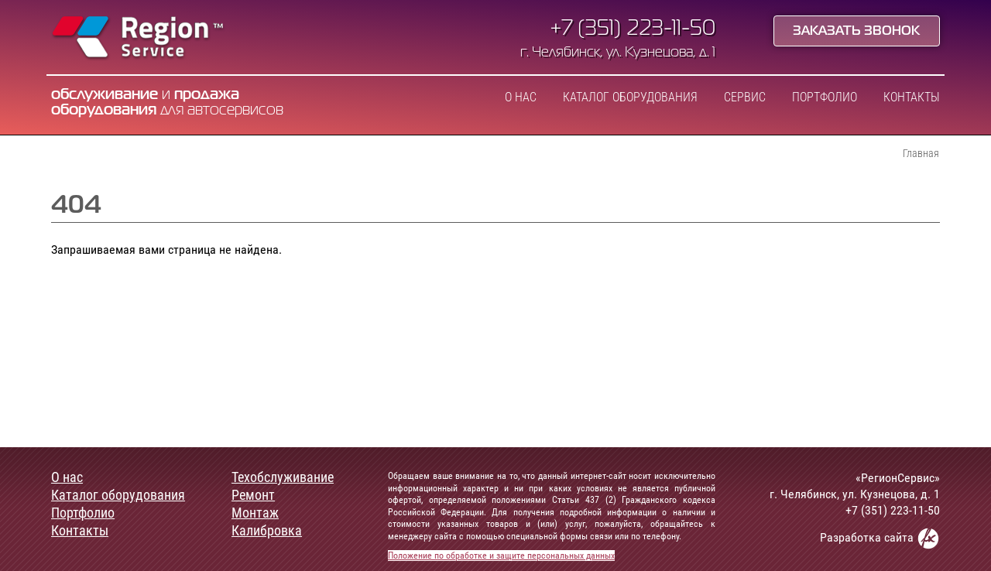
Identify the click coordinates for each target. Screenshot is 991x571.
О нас (521, 97)
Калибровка (266, 531)
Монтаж (255, 513)
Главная (921, 153)
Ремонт (253, 495)
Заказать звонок (856, 31)
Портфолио (824, 97)
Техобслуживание (282, 477)
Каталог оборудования (630, 97)
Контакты (911, 97)
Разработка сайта (880, 538)
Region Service (138, 38)
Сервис (745, 97)
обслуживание (104, 94)
